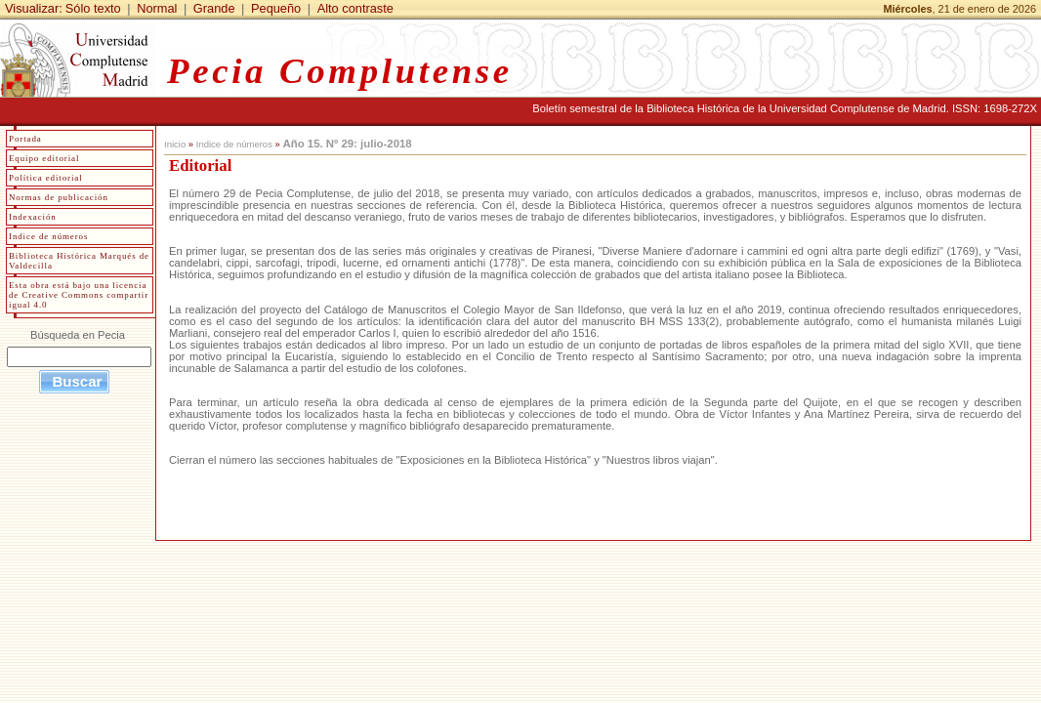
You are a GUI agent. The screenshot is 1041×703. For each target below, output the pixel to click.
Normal (157, 8)
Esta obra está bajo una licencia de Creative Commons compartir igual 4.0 (78, 295)
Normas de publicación (58, 197)
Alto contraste (355, 8)
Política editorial (46, 178)
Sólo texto (93, 8)
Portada (25, 139)
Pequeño (276, 8)
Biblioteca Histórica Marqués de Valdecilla (79, 260)
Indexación (33, 217)
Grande (214, 8)
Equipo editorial (44, 158)
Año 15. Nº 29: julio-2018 (346, 143)
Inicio (175, 144)
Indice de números (234, 144)
